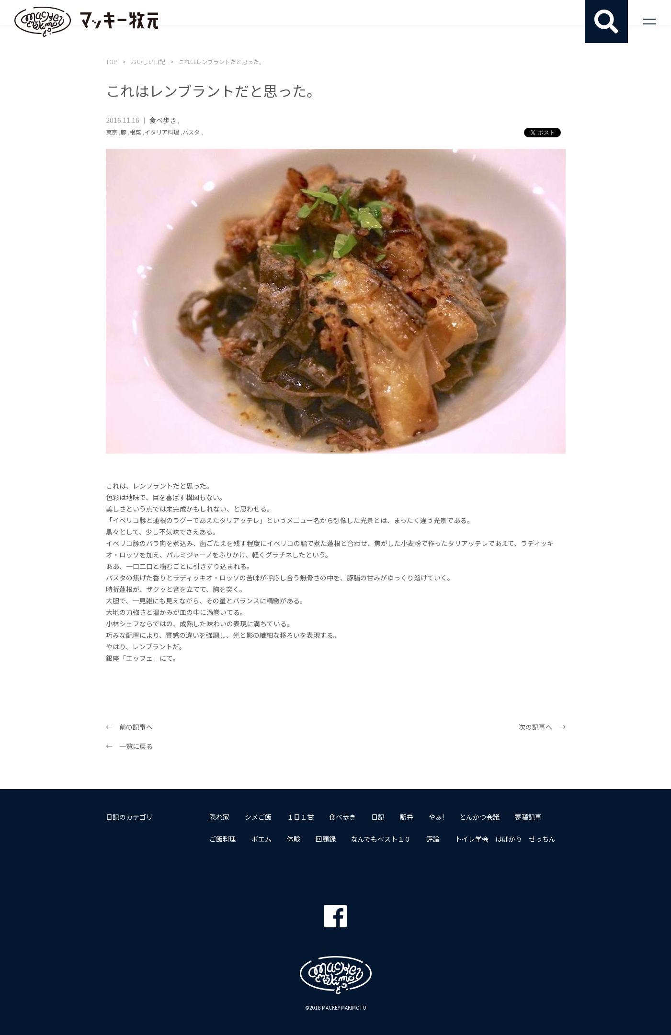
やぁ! (436, 817)
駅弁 (406, 817)
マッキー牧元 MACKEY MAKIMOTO (86, 21)
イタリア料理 (162, 132)
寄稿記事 (528, 817)
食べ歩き (162, 120)
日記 (378, 817)
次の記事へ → (542, 727)
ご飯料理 (222, 839)
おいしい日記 (148, 61)
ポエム (261, 839)
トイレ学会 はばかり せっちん (505, 839)
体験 (293, 839)
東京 (111, 132)
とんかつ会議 (479, 817)
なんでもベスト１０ (381, 839)
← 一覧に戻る (129, 746)
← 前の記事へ (129, 727)
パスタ (191, 132)
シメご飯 (258, 817)
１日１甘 (300, 817)
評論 (433, 839)
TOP (111, 61)
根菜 (135, 132)
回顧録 (326, 839)
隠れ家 (219, 817)
